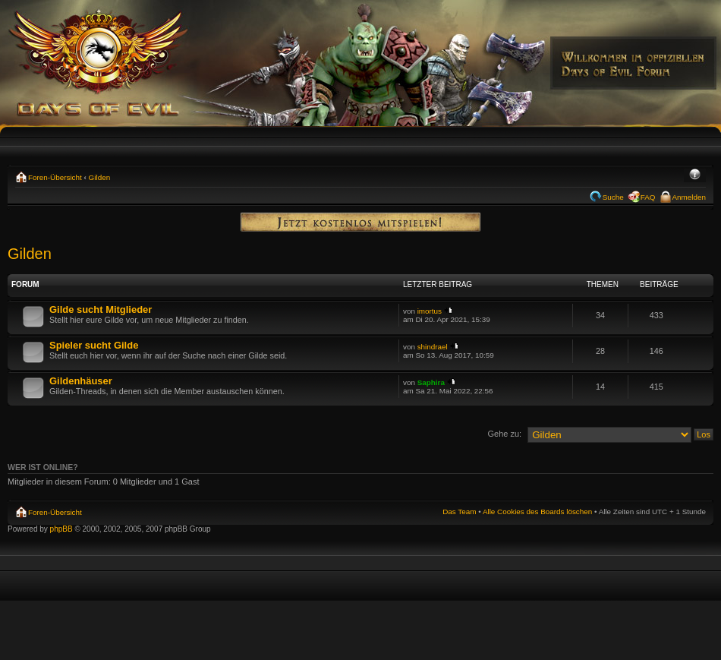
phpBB (61, 529)
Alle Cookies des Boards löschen (537, 511)
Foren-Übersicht (55, 177)
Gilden (100, 177)
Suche (613, 197)
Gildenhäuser (80, 381)
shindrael (432, 347)
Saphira (431, 382)
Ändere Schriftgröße (695, 175)
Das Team (459, 511)
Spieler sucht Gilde (93, 345)
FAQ (648, 197)
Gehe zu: (504, 433)
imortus (429, 311)
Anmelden (689, 197)
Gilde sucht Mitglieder (100, 309)
